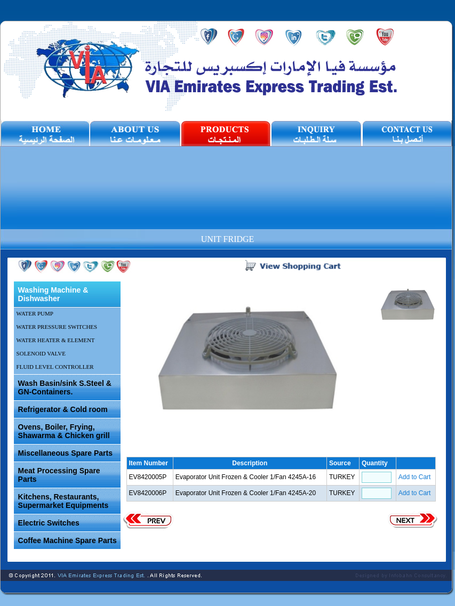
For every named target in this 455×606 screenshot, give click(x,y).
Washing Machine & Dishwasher (53, 294)
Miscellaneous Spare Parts (65, 453)
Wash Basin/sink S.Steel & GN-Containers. (64, 387)
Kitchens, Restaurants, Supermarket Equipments (63, 501)
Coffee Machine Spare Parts (67, 540)
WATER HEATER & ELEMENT (56, 340)
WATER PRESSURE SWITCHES (57, 327)
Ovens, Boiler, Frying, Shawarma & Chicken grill (64, 431)
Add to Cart (414, 477)
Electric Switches (48, 523)
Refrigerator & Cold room (63, 409)
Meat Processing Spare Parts (59, 474)
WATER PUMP (35, 313)
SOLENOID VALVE (41, 353)
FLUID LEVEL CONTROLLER (55, 366)
